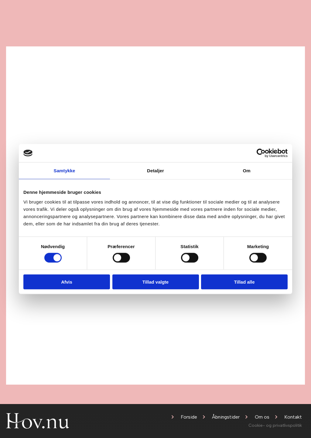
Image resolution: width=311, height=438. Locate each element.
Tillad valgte (155, 281)
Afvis (66, 281)
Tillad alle (244, 281)
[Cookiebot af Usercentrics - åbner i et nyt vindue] (261, 153)
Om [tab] (246, 170)
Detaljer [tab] (155, 170)
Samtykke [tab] (64, 170)
